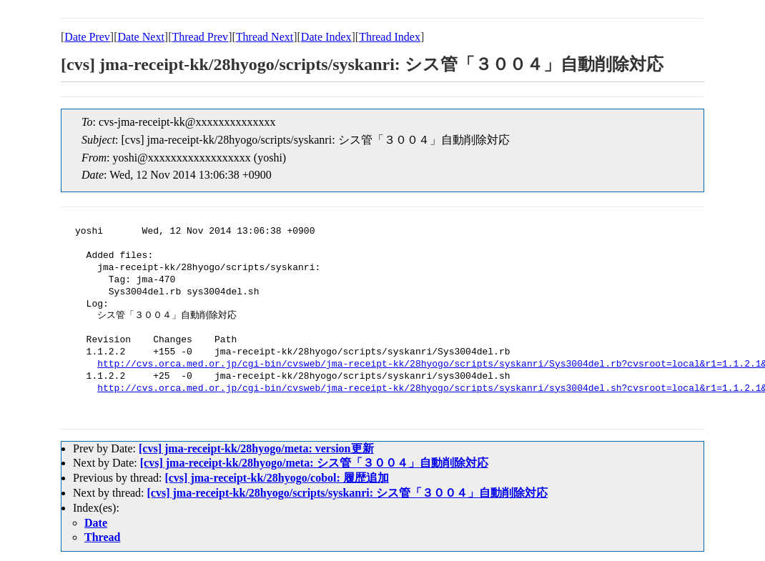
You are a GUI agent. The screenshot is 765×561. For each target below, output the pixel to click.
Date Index (326, 37)
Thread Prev (200, 37)
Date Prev (87, 37)
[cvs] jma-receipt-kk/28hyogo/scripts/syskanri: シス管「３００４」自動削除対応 (347, 493)
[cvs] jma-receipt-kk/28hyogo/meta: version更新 (256, 448)
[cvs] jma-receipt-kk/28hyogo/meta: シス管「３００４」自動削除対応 (314, 463)
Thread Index (389, 37)
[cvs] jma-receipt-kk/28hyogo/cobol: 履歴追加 (276, 478)
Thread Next (264, 37)
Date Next (141, 37)
